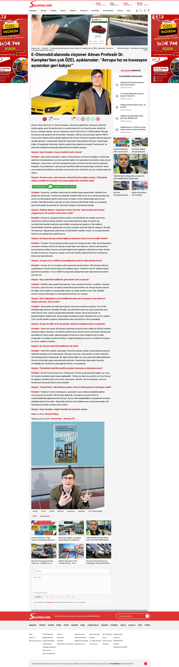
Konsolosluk (108, 10)
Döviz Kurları (107, 641)
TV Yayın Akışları (95, 641)
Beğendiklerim (47, 637)
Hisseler (106, 644)
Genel (82, 624)
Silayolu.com (35, 48)
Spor (129, 10)
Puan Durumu (80, 644)
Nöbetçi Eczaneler (81, 641)
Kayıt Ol (32, 637)
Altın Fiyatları (107, 634)
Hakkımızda (117, 634)
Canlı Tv (60, 634)
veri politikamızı (115, 664)
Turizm (120, 10)
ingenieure (81, 511)
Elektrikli (60, 511)
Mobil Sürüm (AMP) (120, 647)
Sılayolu (73, 10)
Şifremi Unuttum (35, 641)
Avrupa (43, 10)
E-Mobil (51, 511)
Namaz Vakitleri (80, 637)
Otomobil (95, 10)
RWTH (35, 516)
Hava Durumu (80, 634)
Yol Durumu (93, 644)
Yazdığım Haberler (49, 647)
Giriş (30, 634)
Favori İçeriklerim (48, 653)
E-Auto (43, 511)
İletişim (116, 644)
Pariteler (60, 641)
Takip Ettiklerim (48, 641)
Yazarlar (116, 637)
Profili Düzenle (47, 634)
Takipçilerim (47, 644)
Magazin (104, 624)
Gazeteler (60, 637)
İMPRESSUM (118, 641)
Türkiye (53, 10)
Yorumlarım (46, 650)
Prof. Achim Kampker (95, 511)
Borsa (105, 637)
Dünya (63, 10)
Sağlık (123, 624)
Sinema (92, 637)
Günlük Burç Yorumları (65, 644)
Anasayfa (32, 10)
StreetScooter (45, 516)
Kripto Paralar (94, 634)
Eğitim (66, 624)
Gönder (38, 597)
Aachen (35, 511)
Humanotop (71, 511)
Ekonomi (83, 10)
